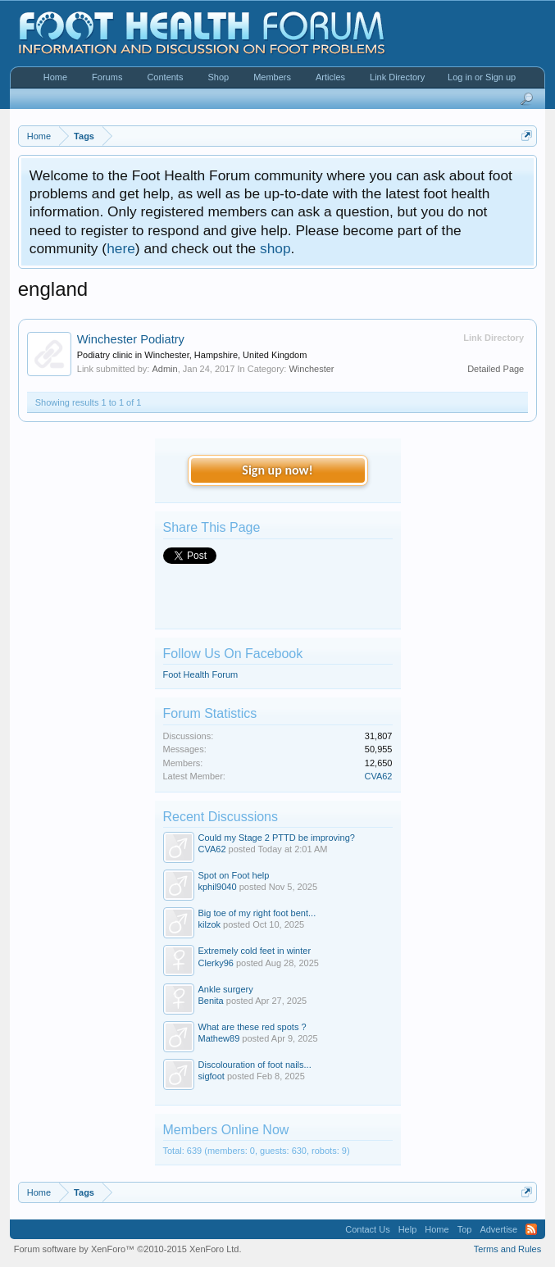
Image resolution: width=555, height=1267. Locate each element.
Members (272, 77)
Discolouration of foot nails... (255, 1064)
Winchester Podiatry (130, 339)
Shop (218, 77)
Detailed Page (495, 369)
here (121, 248)
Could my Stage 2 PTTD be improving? (276, 837)
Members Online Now (226, 1130)
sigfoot (211, 1076)
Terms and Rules (508, 1249)
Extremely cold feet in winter (255, 951)
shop (275, 248)
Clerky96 (216, 963)
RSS (531, 1229)
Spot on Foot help (234, 875)
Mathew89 (219, 1038)
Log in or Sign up (482, 77)
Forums (107, 77)
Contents (165, 77)
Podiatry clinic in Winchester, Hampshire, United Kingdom (192, 355)
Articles (330, 77)
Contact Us (367, 1229)
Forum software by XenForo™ (128, 1249)
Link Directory (397, 77)
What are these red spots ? (252, 1027)
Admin (164, 369)
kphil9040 (217, 887)
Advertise (498, 1229)
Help (407, 1229)
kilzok (209, 924)
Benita (211, 1001)
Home (55, 77)
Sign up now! (277, 470)
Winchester (311, 369)
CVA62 (378, 776)
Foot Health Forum (201, 674)
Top (464, 1229)
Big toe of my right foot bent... (257, 913)
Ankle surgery (225, 989)
